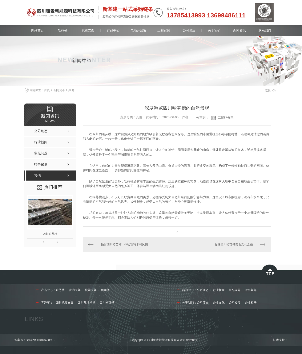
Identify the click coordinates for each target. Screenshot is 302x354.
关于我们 (214, 30)
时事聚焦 (251, 290)
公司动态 (203, 290)
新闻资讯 (239, 30)
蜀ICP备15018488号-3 (41, 340)
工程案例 (163, 30)
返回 (270, 90)
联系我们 (264, 30)
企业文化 (219, 302)
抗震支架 (88, 30)
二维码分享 (226, 117)
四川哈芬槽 (50, 234)
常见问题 (235, 290)
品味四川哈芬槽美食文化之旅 (234, 244)
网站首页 (37, 30)
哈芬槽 (62, 30)
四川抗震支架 (64, 302)
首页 (47, 90)
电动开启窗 (138, 30)
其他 (71, 90)
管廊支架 (75, 290)
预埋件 (105, 290)
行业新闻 (219, 290)
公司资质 (189, 30)
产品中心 (113, 30)
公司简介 (203, 302)
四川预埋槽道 (86, 302)
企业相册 (251, 302)
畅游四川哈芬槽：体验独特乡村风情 (124, 244)
